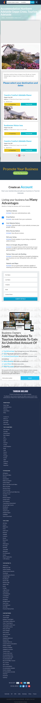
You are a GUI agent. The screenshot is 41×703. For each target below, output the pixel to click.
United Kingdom (7, 446)
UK (11, 693)
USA (15, 693)
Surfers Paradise (7, 569)
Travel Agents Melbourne (9, 620)
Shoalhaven (5, 506)
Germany (5, 442)
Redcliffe (5, 547)
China (29, 693)
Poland (5, 453)
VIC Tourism (6, 662)
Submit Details (20, 298)
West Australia (6, 486)
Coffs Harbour (6, 558)
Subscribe (5, 422)
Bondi (4, 586)
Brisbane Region (6, 497)
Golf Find (5, 677)
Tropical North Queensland (9, 502)
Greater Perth (6, 499)
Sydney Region (6, 482)
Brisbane (5, 532)
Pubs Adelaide (6, 630)
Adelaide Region (6, 512)
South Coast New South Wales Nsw (11, 491)
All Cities (5, 522)
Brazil (4, 448)
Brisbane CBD (6, 582)
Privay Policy (6, 424)
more (23, 155)
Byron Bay (5, 545)
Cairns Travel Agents (8, 622)
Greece (5, 451)
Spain (4, 440)
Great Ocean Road (7, 516)
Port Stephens (6, 501)
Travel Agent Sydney (8, 626)
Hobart (4, 554)
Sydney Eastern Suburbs (8, 571)
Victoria (5, 476)
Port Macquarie (6, 552)
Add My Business (20, 173)
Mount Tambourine (7, 556)
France (5, 438)
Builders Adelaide (7, 645)
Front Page (6, 420)
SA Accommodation (7, 666)
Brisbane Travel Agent (8, 619)
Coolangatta (6, 595)
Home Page (6, 404)
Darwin (4, 537)
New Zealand (6, 434)
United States (6, 433)
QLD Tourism (6, 664)
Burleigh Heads (6, 601)
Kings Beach (6, 591)
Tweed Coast (6, 510)
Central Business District (9, 574)
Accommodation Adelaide (9, 667)
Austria (5, 457)
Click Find (5, 673)
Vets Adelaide (6, 615)
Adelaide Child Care (7, 641)
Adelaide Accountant (8, 649)
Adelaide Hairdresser (8, 637)
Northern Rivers (6, 487)
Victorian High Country (8, 504)
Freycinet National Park (8, 608)
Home (3, 17)
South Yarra (5, 602)
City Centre (5, 597)
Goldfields (5, 514)
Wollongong (6, 543)
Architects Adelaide (7, 647)
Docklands (5, 599)
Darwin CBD (6, 580)
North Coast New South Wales (10, 484)
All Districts (5, 565)
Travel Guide (6, 617)
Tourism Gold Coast (7, 652)
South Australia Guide (8, 656)
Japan (4, 459)
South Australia (6, 489)
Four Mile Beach (6, 604)
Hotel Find (5, 675)
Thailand (5, 463)
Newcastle (5, 539)
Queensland (6, 478)
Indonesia (5, 461)
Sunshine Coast (6, 493)
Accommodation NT (7, 658)
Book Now (12, 104)
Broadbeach (5, 578)
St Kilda (4, 587)
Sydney (4, 524)
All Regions (5, 472)
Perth (4, 528)
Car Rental (5, 635)
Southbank (5, 572)
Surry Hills (5, 606)
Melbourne (5, 526)
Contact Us (6, 416)
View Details (28, 104)
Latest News (6, 410)
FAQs (4, 412)
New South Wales (7, 474)
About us (5, 418)
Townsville (5, 549)
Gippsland (5, 508)
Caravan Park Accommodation (10, 643)
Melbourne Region (7, 480)
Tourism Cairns (6, 650)
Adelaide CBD (6, 576)
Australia (5, 431)
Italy (4, 436)
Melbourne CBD (6, 567)
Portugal (5, 455)
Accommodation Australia (9, 671)
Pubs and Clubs (6, 628)
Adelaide (5, 534)
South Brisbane (6, 593)
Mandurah (5, 551)
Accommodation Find (8, 654)
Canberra (5, 536)
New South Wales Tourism (9, 660)
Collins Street (6, 589)
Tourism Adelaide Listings (20, 701)
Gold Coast (5, 530)
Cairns (4, 541)
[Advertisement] (20, 31)
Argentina (5, 465)
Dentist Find (6, 639)
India (4, 450)
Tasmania (5, 495)
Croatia (5, 444)
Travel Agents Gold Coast (9, 624)
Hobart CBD (6, 584)
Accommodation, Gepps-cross (13, 17)
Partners (5, 408)
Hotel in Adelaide (7, 669)
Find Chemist (6, 632)
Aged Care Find (6, 634)
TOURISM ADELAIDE (20, 391)
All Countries (6, 429)
